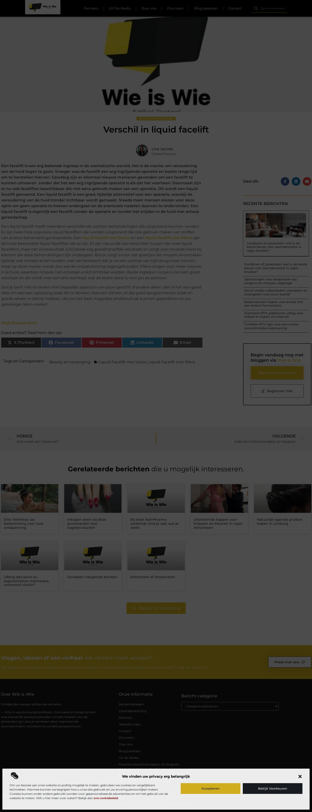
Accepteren (210, 788)
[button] (300, 776)
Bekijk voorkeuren (272, 788)
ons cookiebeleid (106, 798)
